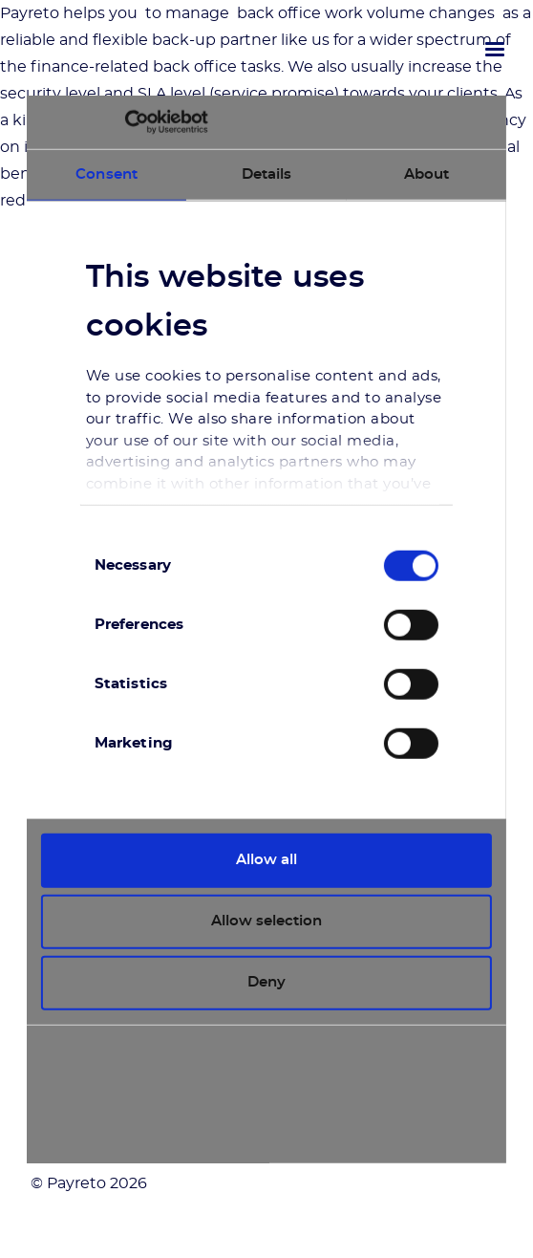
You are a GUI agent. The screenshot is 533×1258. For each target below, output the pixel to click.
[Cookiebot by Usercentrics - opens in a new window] (124, 122)
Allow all (266, 860)
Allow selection (266, 921)
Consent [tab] (106, 173)
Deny (266, 982)
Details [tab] (267, 173)
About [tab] (427, 173)
